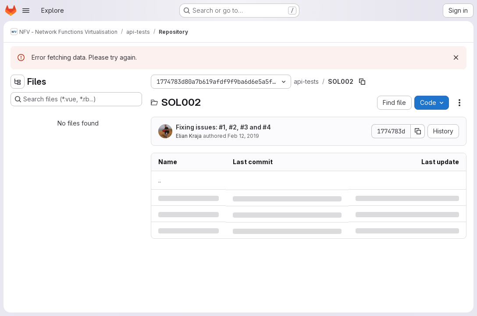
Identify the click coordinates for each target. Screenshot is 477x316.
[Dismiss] (456, 57)
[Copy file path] (362, 82)
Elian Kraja (189, 136)
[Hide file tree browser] (18, 82)
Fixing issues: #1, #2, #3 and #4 (223, 127)
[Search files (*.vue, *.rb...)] (76, 99)
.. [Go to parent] (159, 180)
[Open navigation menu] (26, 11)
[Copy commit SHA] (418, 131)
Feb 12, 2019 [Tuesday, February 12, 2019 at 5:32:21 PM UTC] (243, 136)
